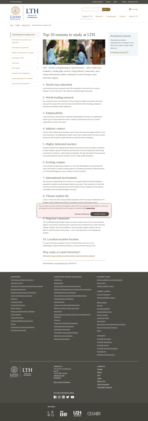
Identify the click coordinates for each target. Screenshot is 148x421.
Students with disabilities (21, 73)
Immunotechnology (17, 318)
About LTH (133, 16)
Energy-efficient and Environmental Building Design (70, 296)
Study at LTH (87, 16)
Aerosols (99, 306)
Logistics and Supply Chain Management (67, 305)
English (17, 25)
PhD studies (25, 68)
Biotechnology (58, 283)
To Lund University (16, 2)
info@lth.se (57, 378)
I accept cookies (99, 214)
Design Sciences (16, 308)
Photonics (57, 320)
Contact (122, 16)
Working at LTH (133, 2)
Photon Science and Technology (107, 328)
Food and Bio (101, 321)
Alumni (108, 2)
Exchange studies (25, 58)
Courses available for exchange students (110, 280)
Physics (13, 324)
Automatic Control (17, 283)
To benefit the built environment (107, 348)
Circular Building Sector (104, 312)
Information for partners (20, 47)
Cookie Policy (90, 208)
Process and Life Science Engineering (22, 327)
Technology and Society (18, 330)
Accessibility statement (104, 387)
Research (99, 16)
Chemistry (14, 299)
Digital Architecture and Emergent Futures (67, 286)
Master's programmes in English (25, 53)
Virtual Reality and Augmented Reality (66, 333)
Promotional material (119, 52)
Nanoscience (58, 311)
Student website (97, 2)
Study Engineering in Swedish (22, 78)
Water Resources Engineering (63, 336)
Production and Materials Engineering (66, 323)
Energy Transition (102, 315)
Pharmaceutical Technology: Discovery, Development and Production (72, 316)
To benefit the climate (104, 339)
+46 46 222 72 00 (59, 376)
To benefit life (101, 352)
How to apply (101, 283)
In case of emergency (103, 295)
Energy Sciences (16, 315)
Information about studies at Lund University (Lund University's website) (69, 256)
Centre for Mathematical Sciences (21, 296)
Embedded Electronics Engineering (65, 293)
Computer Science (17, 302)
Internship (25, 63)
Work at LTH (101, 381)
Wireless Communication (62, 339)
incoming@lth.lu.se (61, 263)
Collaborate (111, 16)
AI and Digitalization (103, 309)
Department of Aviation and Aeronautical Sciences (27, 286)
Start (11, 25)
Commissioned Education (21, 83)
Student (99, 369)
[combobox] (92, 9)
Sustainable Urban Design (62, 329)
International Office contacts (106, 298)
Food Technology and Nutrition (64, 299)
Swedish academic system (105, 286)
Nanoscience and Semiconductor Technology (111, 324)
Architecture (58, 280)
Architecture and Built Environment (22, 280)
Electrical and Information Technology (23, 311)
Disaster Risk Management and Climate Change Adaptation (72, 289)
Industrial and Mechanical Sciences (22, 321)
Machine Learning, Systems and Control (66, 308)
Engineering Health (103, 318)
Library (124, 2)
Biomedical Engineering (18, 289)
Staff (115, 2)
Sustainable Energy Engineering (64, 326)
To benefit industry (103, 345)
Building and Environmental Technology (23, 293)
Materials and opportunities (106, 355)
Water (99, 331)
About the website (103, 384)
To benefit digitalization (104, 342)
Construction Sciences (18, 305)
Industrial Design (59, 302)
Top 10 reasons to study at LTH (23, 34)
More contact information (62, 382)
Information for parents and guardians (21, 41)
